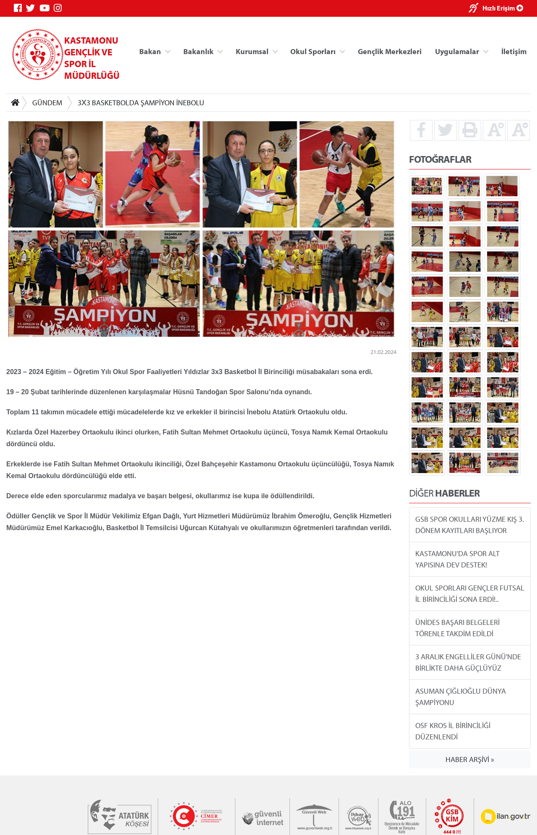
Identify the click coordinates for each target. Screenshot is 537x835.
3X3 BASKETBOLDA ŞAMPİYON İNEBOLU (141, 102)
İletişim (514, 51)
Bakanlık (198, 51)
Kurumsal (252, 51)
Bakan (150, 51)
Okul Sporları (313, 51)
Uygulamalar (457, 51)
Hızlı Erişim (502, 8)
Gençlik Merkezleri (390, 51)
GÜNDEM (47, 102)
